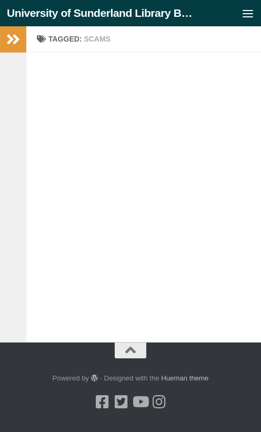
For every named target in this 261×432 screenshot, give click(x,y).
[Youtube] (140, 402)
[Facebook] (102, 402)
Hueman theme (184, 378)
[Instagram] (159, 402)
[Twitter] (121, 402)
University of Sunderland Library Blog (101, 13)
